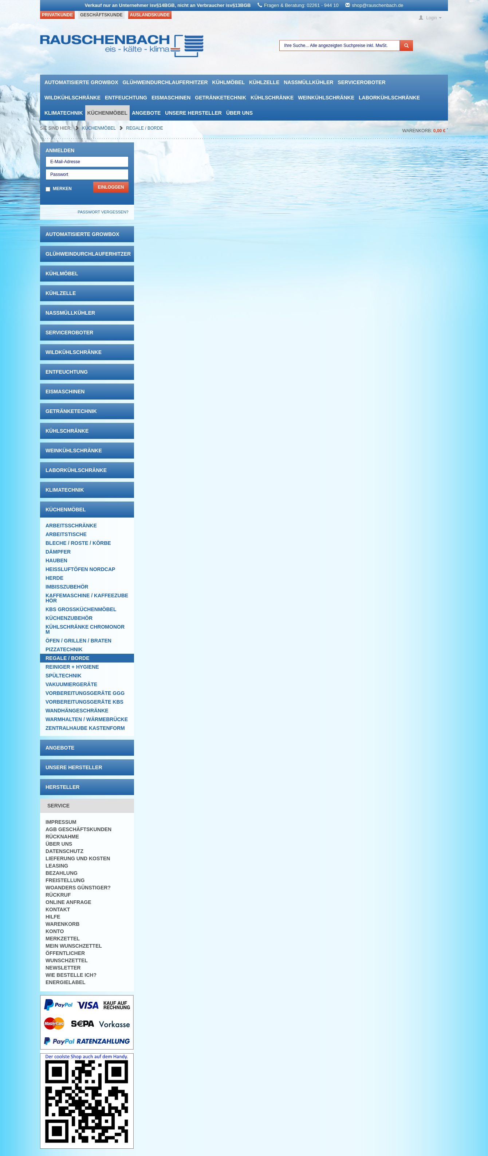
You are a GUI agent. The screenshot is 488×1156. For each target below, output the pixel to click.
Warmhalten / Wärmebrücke (87, 719)
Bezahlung (62, 873)
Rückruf (58, 895)
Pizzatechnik (64, 649)
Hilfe (53, 917)
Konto (55, 931)
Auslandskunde (150, 14)
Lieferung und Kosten (78, 858)
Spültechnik (64, 676)
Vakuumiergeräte (71, 684)
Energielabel (66, 982)
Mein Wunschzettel (74, 946)
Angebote (146, 113)
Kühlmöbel (228, 82)
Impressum (61, 822)
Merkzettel (63, 938)
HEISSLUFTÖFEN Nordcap (80, 569)
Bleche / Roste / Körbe (78, 543)
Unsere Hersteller (193, 113)
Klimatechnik (63, 113)
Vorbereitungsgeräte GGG (85, 693)
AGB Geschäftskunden (78, 829)
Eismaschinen (170, 98)
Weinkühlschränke (326, 98)
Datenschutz (64, 851)
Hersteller (62, 787)
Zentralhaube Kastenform (85, 728)
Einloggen (111, 187)
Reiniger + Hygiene (72, 667)
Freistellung (65, 880)
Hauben (56, 560)
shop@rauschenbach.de (377, 5)
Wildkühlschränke (72, 98)
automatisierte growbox (81, 82)
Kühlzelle (264, 82)
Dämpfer (58, 552)
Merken (62, 188)
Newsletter (63, 968)
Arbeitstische (66, 534)
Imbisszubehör (67, 587)
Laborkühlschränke (389, 98)
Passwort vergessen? (103, 212)
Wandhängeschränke (77, 710)
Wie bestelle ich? (71, 975)
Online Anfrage (68, 902)
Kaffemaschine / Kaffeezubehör (87, 598)
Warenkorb (62, 924)
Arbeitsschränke (71, 525)
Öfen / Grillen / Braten (78, 641)
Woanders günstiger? (78, 887)
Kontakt (58, 909)
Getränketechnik (220, 98)
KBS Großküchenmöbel (81, 609)
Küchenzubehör (69, 618)
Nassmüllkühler (308, 82)
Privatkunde (57, 14)
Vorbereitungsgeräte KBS (84, 702)
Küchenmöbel (107, 113)
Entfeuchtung (126, 98)
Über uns (239, 113)
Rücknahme (62, 837)
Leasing (57, 866)
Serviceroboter (361, 82)
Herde (54, 578)
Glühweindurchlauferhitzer (165, 82)
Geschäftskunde (101, 14)
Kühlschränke (272, 98)
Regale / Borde (144, 128)
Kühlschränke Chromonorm (85, 629)
